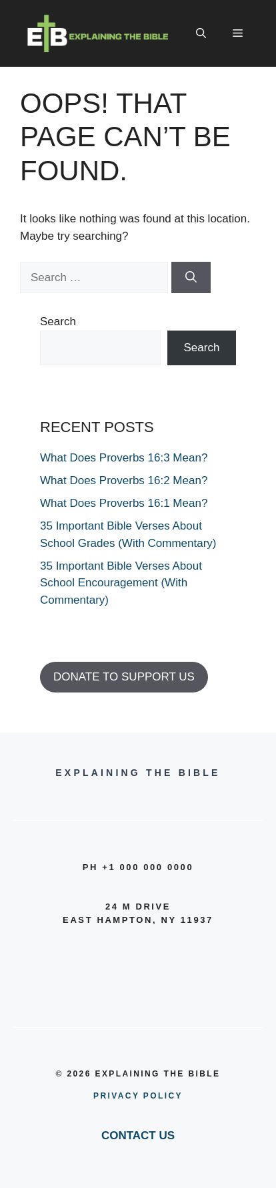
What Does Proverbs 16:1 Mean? (123, 503)
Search (58, 321)
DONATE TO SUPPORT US (124, 676)
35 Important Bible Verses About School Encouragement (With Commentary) (121, 583)
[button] (201, 33)
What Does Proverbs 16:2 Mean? (123, 480)
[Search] (191, 278)
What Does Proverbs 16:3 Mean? (123, 457)
